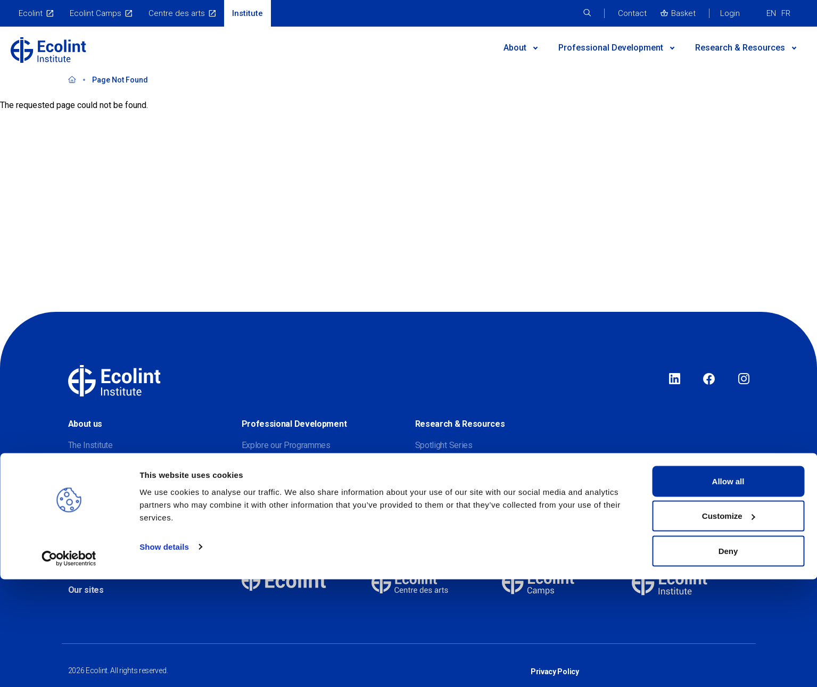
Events (254, 509)
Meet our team (94, 488)
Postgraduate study (277, 488)
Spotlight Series (444, 445)
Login (730, 13)
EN (771, 13)
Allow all (728, 588)
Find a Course (266, 466)
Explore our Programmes (286, 445)
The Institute (90, 445)
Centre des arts (176, 13)
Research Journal (446, 466)
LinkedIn (674, 379)
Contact (632, 13)
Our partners (90, 466)
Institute (247, 13)
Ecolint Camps (95, 13)
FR (785, 13)
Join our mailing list (102, 509)
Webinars (432, 488)
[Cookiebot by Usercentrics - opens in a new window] (68, 666)
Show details (164, 654)
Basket (683, 13)
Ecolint (31, 13)
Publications (437, 509)
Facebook (709, 379)
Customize (728, 623)
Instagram (743, 379)
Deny (728, 658)
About (515, 48)
